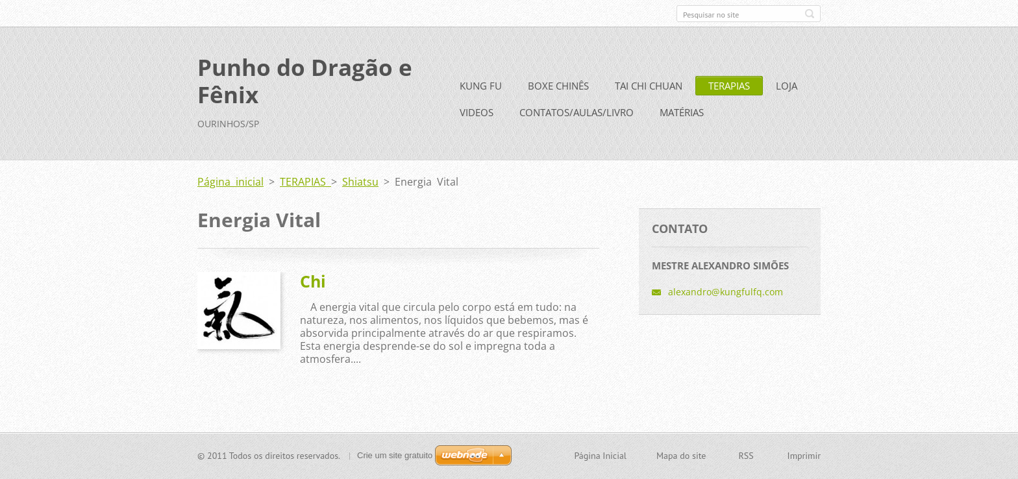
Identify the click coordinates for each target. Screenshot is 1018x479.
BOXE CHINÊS (558, 85)
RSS (745, 455)
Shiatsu (360, 182)
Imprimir (804, 455)
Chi (313, 281)
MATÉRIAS (682, 112)
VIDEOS (476, 112)
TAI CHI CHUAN (648, 85)
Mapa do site (681, 455)
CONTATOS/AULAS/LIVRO (576, 112)
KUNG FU (481, 85)
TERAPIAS (729, 85)
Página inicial (230, 182)
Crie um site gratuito (394, 455)
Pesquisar (809, 13)
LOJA (786, 85)
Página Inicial (600, 455)
